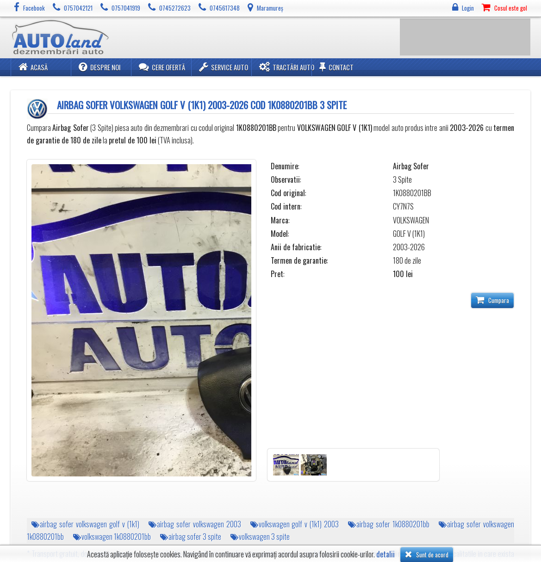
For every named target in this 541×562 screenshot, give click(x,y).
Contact (336, 67)
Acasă (33, 67)
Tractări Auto (286, 67)
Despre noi (100, 67)
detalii (385, 554)
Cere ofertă (162, 67)
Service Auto (223, 67)
